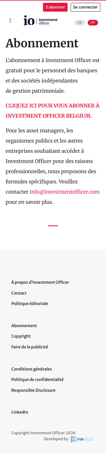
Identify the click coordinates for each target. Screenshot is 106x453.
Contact (19, 293)
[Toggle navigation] (10, 20)
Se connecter (85, 7)
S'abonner (55, 7)
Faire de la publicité (29, 347)
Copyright (21, 336)
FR (93, 22)
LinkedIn (19, 412)
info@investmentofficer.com (64, 192)
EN (80, 22)
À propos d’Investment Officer (40, 282)
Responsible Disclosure (33, 390)
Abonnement (24, 325)
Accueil (23, 17)
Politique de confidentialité (37, 379)
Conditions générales (31, 369)
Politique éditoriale (29, 303)
